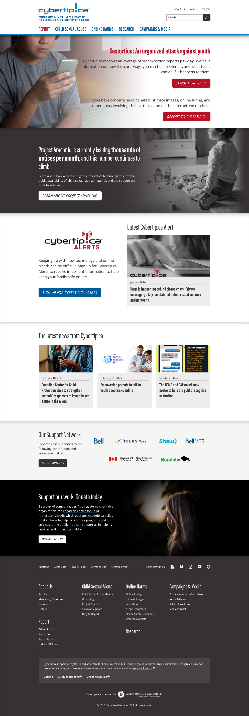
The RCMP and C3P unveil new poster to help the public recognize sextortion (182, 390)
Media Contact (177, 609)
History (43, 609)
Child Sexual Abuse (70, 29)
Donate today (52, 539)
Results (43, 594)
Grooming (88, 599)
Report (44, 29)
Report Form (46, 634)
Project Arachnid (91, 604)
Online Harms (102, 29)
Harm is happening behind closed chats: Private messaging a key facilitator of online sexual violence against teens (165, 294)
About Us (179, 9)
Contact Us (60, 567)
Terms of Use (98, 567)
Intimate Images (135, 599)
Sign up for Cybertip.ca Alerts (70, 292)
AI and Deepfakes (136, 609)
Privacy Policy (78, 567)
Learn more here (191, 83)
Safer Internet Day (179, 604)
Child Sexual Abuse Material (98, 594)
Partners (43, 604)
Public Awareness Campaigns (186, 594)
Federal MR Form (48, 644)
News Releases (177, 599)
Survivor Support (92, 609)
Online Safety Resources (140, 614)
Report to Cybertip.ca (186, 116)
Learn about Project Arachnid (70, 195)
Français (205, 9)
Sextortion (132, 604)
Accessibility (118, 567)
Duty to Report (90, 614)
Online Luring (134, 594)
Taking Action (46, 629)
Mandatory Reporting (51, 599)
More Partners (53, 463)
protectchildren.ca (142, 668)
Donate (192, 9)
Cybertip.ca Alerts (136, 619)
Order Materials (97, 676)
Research (126, 29)
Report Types (46, 639)
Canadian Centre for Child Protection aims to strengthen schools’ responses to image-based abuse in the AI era (65, 393)
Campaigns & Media (155, 29)
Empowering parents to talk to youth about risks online (120, 387)
